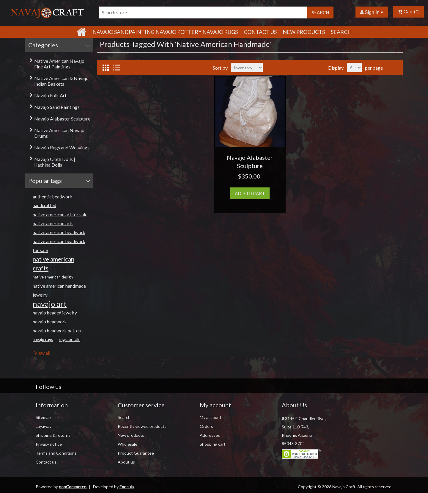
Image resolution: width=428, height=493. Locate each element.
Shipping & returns (53, 435)
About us (126, 461)
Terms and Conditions (56, 453)
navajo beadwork (50, 321)
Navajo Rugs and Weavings (61, 147)
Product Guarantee (136, 453)
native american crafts (53, 264)
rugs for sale (69, 339)
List (116, 67)
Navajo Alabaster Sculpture (62, 118)
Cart (405, 11)
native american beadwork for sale (59, 246)
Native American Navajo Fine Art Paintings (59, 63)
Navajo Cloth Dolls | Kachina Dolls (54, 162)
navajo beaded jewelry (55, 312)
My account (210, 417)
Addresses (210, 435)
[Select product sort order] (247, 67)
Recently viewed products (142, 426)
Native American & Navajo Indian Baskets (61, 81)
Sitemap (43, 417)
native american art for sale (60, 214)
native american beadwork (59, 232)
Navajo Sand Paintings (57, 107)
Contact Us (260, 32)
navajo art (50, 303)
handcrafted (44, 205)
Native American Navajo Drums (59, 133)
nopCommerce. (73, 486)
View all (42, 353)
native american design (53, 277)
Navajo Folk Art (50, 95)
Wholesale (127, 444)
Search (341, 32)
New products (304, 32)
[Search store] (203, 12)
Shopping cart (213, 444)
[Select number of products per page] (354, 67)
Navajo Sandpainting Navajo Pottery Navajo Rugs (165, 32)
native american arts (53, 223)
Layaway (43, 426)
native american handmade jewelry (59, 290)
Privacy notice (49, 444)
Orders (206, 426)
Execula (126, 486)
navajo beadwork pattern (58, 330)
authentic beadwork (52, 196)
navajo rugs (43, 339)
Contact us (46, 461)
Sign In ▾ (371, 12)
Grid (105, 67)
